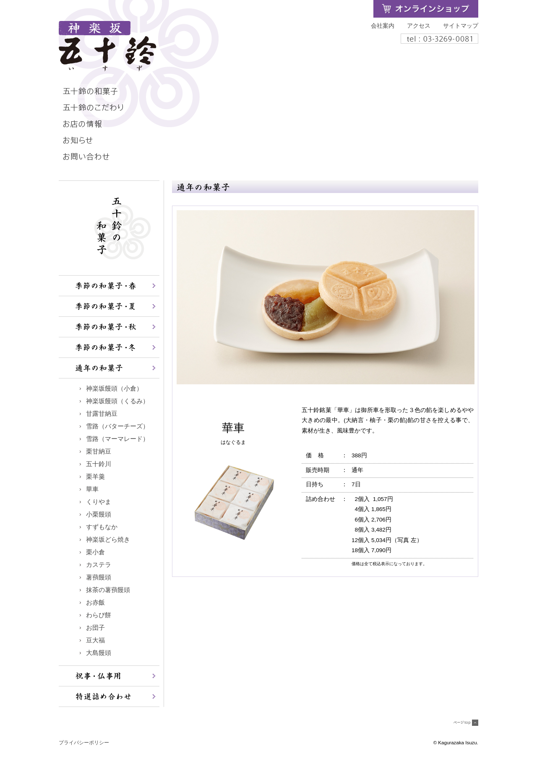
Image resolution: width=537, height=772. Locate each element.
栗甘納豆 (98, 451)
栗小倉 (95, 552)
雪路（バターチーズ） (117, 426)
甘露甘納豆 (101, 413)
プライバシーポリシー (84, 742)
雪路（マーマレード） (117, 439)
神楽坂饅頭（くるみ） (117, 401)
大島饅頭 (98, 652)
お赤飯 (95, 602)
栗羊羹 (95, 476)
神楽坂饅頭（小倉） (114, 388)
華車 (92, 489)
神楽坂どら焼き (108, 539)
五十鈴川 (98, 464)
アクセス (418, 26)
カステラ (98, 564)
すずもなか (101, 527)
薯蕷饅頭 (98, 577)
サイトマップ (460, 26)
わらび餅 (98, 615)
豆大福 (95, 640)
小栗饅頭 (98, 514)
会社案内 (382, 26)
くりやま (98, 501)
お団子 (95, 627)
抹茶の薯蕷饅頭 (108, 590)
